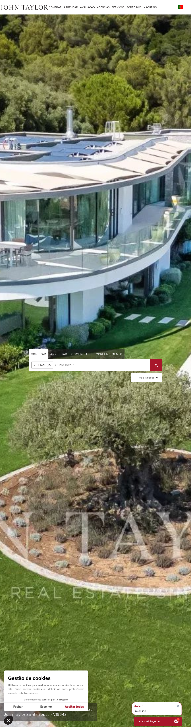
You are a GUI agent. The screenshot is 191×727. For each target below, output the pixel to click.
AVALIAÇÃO (87, 7)
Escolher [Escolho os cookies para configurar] (46, 706)
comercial (80, 354)
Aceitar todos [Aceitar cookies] (74, 706)
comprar (38, 354)
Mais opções (146, 377)
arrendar (58, 354)
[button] (8, 720)
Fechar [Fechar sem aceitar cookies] (18, 706)
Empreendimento (108, 354)
